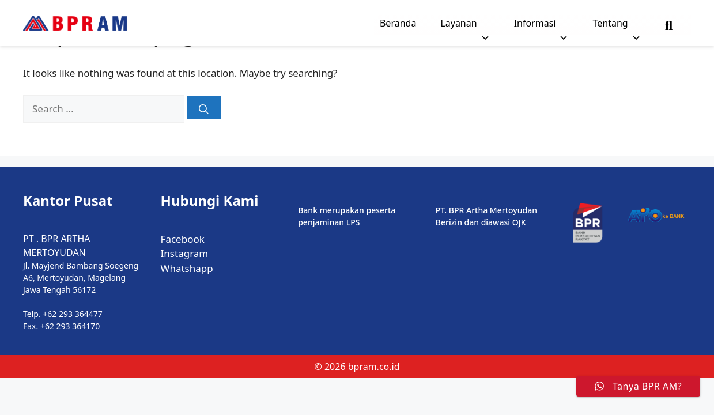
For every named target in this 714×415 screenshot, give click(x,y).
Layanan (464, 26)
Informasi (541, 26)
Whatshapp (187, 268)
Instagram (185, 253)
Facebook (183, 239)
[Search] (204, 107)
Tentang (616, 26)
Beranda (398, 23)
